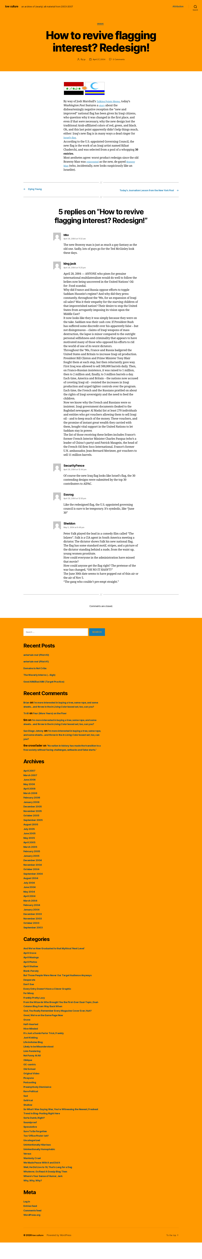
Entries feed (31, 1222)
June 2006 (30, 796)
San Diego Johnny (35, 743)
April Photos (31, 978)
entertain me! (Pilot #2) (38, 659)
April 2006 (30, 805)
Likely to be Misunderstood (41, 1063)
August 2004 (32, 894)
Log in (27, 1218)
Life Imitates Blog (34, 1058)
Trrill (26, 721)
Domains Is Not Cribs (36, 672)
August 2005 (32, 841)
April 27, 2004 (99, 60)
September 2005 (34, 836)
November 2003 (34, 935)
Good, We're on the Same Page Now (46, 1031)
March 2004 (31, 917)
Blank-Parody (32, 987)
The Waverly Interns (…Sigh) (42, 679)
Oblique (28, 1076)
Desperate (30, 996)
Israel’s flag (71, 138)
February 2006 (33, 814)
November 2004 (34, 881)
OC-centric (30, 1081)
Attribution (177, 6)
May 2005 (29, 854)
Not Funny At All (33, 1072)
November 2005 (34, 827)
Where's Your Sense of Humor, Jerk (46, 1192)
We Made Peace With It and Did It (44, 1179)
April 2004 (30, 912)
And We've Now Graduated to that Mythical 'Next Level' (59, 965)
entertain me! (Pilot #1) (38, 665)
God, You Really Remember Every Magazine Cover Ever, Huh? (62, 1027)
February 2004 (33, 921)
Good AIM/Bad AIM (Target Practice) (47, 685)
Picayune (29, 1094)
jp (84, 60)
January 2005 (32, 872)
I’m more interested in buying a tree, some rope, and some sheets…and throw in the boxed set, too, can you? (62, 711)
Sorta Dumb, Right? (35, 1134)
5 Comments (119, 60)
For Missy (29, 1009)
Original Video (32, 1090)
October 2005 (32, 832)
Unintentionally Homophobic (41, 1165)
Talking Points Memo (110, 102)
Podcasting (30, 1099)
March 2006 (31, 809)
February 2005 (33, 867)
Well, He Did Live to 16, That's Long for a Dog (52, 1183)
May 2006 (29, 800)
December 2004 (34, 876)
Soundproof (31, 1138)
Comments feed (33, 1226)
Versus (28, 1170)
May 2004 (29, 908)
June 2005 (30, 850)
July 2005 (29, 845)
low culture (12, 6)
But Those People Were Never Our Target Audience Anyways (63, 991)
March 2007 (31, 791)
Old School (30, 1085)
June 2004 (30, 903)
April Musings (32, 974)
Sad (25, 1112)
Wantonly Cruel (33, 1174)
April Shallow (32, 982)
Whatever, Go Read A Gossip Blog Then (49, 1188)
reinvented (93, 162)
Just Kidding (31, 1054)
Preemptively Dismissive (39, 1103)
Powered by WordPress (60, 1251)
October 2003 (32, 939)
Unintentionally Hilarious (39, 1161)
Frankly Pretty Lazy (35, 1014)
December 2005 (34, 823)
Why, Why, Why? (34, 1197)
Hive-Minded (31, 1045)
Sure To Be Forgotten (37, 1147)
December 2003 (34, 930)
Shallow (28, 1121)
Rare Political (31, 1107)
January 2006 (32, 818)
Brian (26, 706)
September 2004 (34, 890)
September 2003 (34, 944)
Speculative (31, 1143)
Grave (101, 24)
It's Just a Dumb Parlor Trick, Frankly (46, 1049)
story (102, 106)
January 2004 (32, 926)
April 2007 (30, 787)
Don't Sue (29, 1000)
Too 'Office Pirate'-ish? (38, 1152)
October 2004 (32, 885)
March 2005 (31, 863)
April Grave (30, 969)
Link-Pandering (33, 1067)
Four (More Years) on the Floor (53, 721)
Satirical (28, 1116)
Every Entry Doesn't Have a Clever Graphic (50, 1005)
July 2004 (30, 899)
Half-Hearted (32, 1040)
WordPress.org (33, 1231)
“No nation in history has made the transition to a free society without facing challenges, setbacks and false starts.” (63, 762)
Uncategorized (33, 1156)
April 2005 (30, 858)
